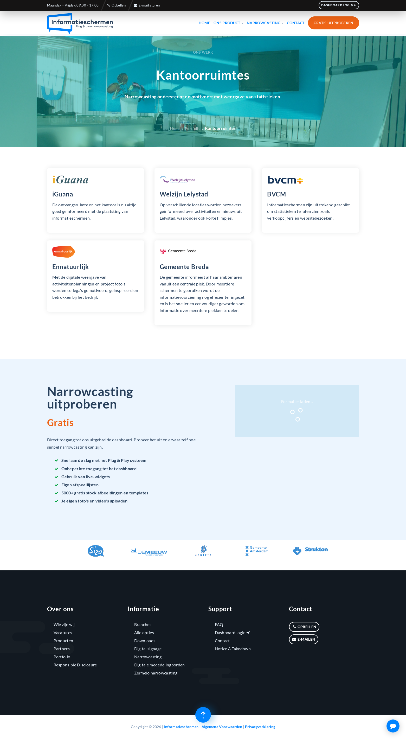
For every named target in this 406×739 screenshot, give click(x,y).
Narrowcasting (265, 23)
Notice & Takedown (233, 648)
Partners (62, 648)
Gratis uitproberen (333, 23)
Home (204, 23)
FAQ (219, 624)
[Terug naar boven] (203, 715)
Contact (295, 23)
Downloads (145, 640)
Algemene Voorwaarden (222, 726)
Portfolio (193, 128)
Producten (63, 640)
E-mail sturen (146, 5)
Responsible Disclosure (75, 664)
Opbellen (116, 5)
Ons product (228, 23)
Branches (143, 624)
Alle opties (144, 632)
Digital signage (148, 648)
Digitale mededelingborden (159, 664)
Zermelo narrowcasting (156, 672)
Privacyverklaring (260, 726)
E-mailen (303, 639)
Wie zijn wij (64, 624)
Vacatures (63, 632)
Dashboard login (338, 5)
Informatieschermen (181, 726)
